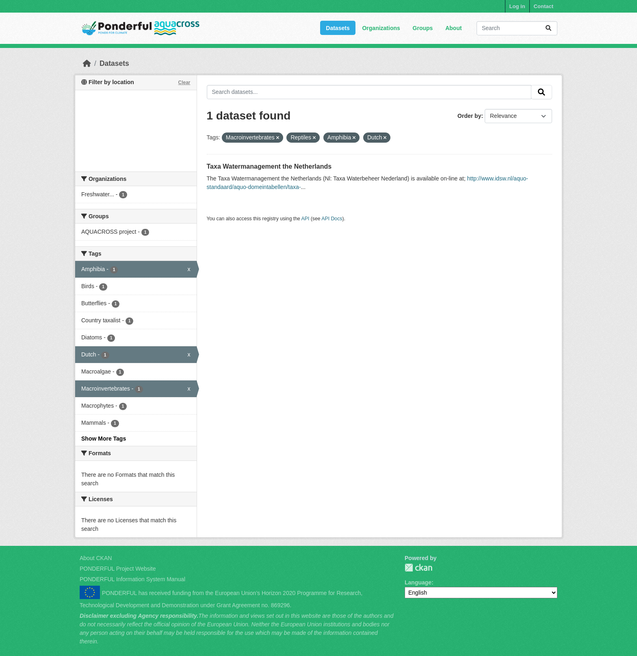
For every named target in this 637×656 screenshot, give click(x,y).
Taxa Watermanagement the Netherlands (269, 166)
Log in (517, 6)
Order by (469, 116)
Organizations (381, 28)
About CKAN (96, 558)
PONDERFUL (418, 567)
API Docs (331, 219)
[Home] (87, 63)
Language (418, 582)
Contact (543, 6)
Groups (423, 28)
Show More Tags (103, 438)
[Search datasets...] (517, 28)
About (453, 28)
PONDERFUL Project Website (118, 568)
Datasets (337, 28)
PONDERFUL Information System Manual (132, 579)
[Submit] (548, 28)
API (305, 219)
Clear (184, 82)
